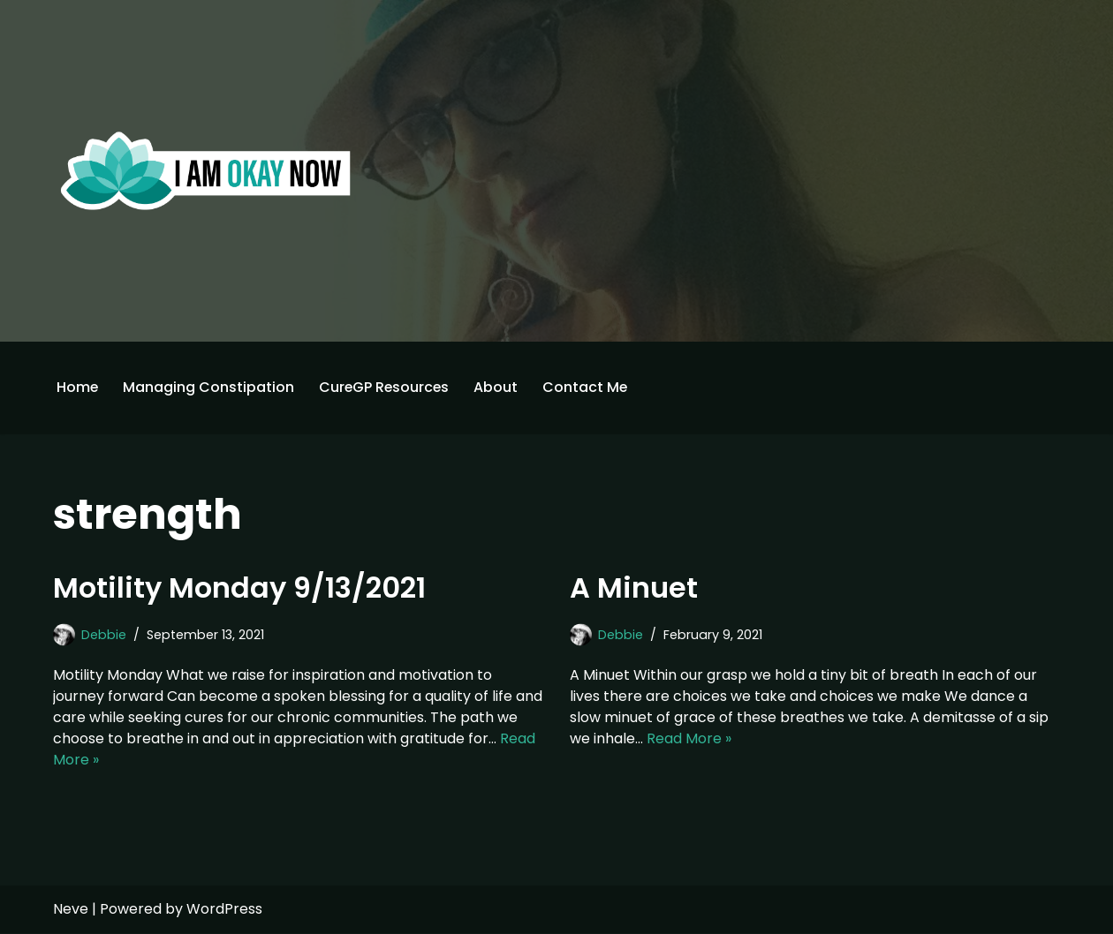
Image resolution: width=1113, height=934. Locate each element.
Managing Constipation (209, 387)
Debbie (103, 635)
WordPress (224, 910)
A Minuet (634, 587)
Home (78, 387)
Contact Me (589, 387)
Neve (70, 910)
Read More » (689, 738)
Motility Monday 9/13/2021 (239, 587)
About (499, 387)
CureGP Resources (386, 387)
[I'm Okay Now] (206, 170)
